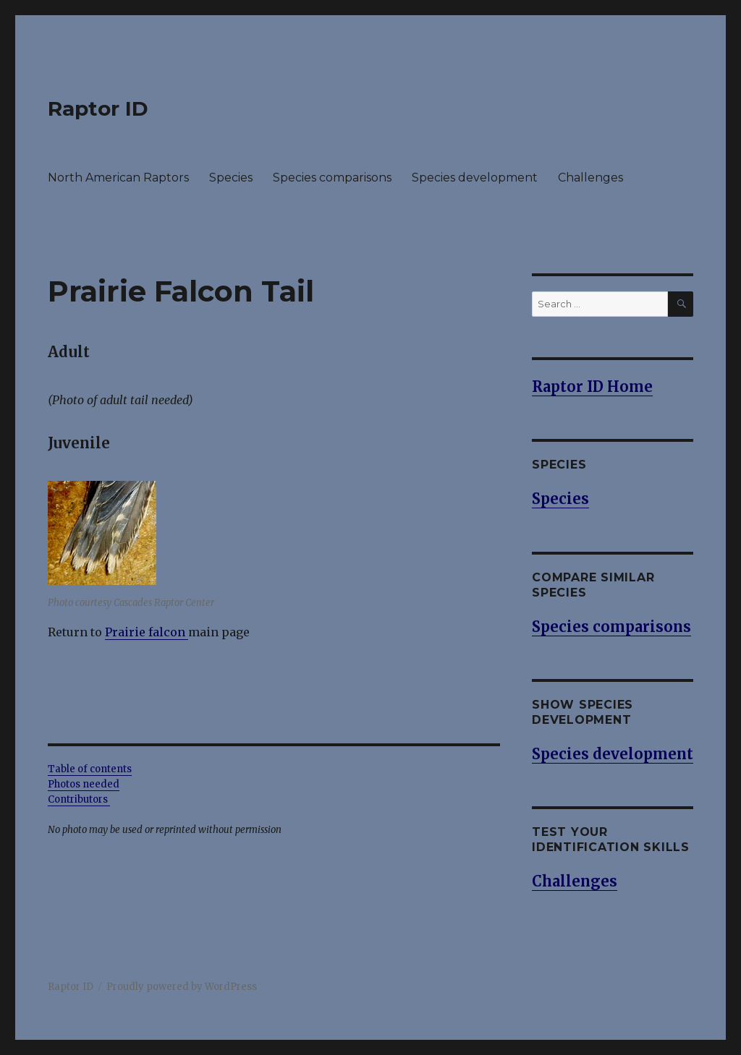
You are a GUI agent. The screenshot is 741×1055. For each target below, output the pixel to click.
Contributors (79, 799)
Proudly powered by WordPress (181, 987)
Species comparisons (332, 177)
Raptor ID (98, 108)
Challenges (590, 177)
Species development (475, 177)
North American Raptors (118, 177)
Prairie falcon (145, 632)
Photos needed (83, 784)
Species (231, 177)
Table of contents (90, 769)
